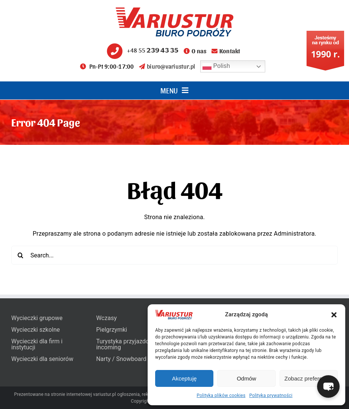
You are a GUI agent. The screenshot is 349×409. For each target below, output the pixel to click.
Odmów (246, 378)
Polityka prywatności (270, 395)
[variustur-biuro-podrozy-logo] (175, 10)
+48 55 (141, 50)
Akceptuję (184, 378)
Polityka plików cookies (221, 395)
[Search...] (174, 255)
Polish (216, 66)
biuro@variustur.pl (167, 66)
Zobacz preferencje (308, 378)
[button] (334, 315)
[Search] (20, 255)
